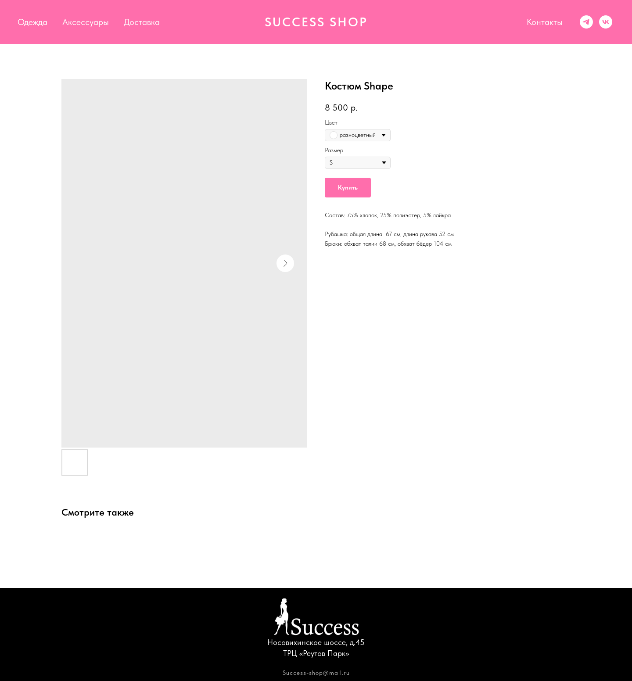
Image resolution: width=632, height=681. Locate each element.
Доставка (142, 22)
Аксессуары (85, 22)
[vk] (605, 22)
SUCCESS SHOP (316, 21)
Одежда (32, 22)
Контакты (545, 22)
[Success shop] (586, 22)
